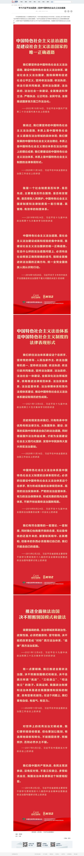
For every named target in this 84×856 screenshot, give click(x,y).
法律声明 (63, 854)
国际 (26, 1)
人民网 (39, 11)
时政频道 (15, 5)
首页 (12, 5)
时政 (21, 1)
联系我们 (57, 854)
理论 (35, 1)
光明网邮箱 (69, 854)
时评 (30, 1)
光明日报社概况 (38, 854)
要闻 (19, 5)
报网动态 (51, 854)
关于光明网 (45, 854)
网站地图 (75, 854)
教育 (48, 1)
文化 (39, 1)
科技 (43, 1)
